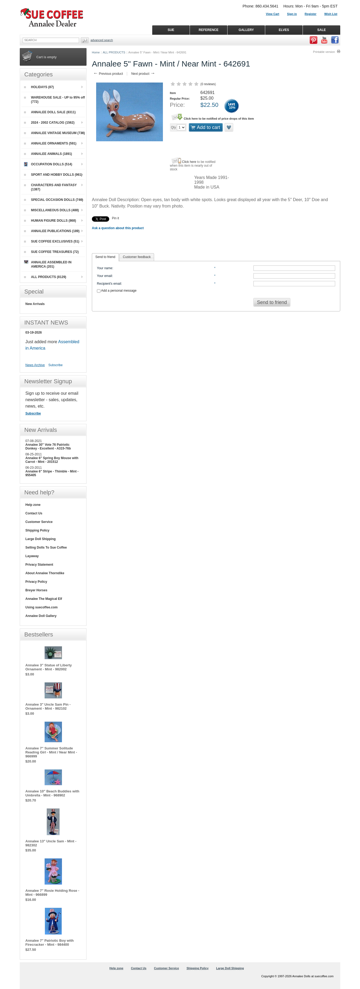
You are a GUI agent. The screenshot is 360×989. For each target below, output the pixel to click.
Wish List (330, 13)
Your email (104, 276)
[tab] (105, 257)
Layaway (32, 556)
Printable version (324, 51)
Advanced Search (102, 40)
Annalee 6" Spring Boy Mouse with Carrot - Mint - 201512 (51, 460)
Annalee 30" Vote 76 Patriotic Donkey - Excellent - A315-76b (48, 446)
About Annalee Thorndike (44, 573)
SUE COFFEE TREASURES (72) (51, 252)
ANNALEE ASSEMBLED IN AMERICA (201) (48, 264)
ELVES (284, 30)
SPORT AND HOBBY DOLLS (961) (53, 175)
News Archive (35, 365)
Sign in (292, 13)
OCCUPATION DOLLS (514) (48, 164)
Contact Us (33, 513)
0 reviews (208, 84)
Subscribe (55, 365)
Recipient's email (109, 284)
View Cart (272, 13)
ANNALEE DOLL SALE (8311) (50, 112)
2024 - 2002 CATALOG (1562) (49, 122)
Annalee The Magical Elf (43, 599)
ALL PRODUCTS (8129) (45, 277)
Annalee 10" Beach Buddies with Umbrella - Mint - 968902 (52, 793)
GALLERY (246, 30)
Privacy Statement (39, 564)
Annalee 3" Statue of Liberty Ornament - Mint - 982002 (48, 667)
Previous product (108, 74)
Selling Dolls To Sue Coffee (46, 547)
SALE (321, 30)
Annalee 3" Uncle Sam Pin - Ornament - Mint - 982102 (48, 706)
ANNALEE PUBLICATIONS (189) (52, 231)
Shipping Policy (37, 530)
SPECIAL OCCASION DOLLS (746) (53, 200)
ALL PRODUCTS (114, 52)
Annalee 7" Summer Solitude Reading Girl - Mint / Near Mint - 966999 (51, 752)
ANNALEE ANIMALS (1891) (48, 154)
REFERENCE (208, 30)
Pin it (115, 218)
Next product (143, 74)
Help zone (33, 505)
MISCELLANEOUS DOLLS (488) (51, 210)
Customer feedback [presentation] (137, 257)
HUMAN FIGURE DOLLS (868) (50, 220)
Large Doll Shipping (40, 539)
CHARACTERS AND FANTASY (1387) (50, 187)
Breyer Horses (36, 590)
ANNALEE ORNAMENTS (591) (50, 143)
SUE (171, 30)
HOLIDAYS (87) (39, 87)
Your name (104, 268)
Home (96, 52)
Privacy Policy (36, 582)
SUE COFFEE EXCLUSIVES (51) (51, 241)
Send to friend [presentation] (105, 257)
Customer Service (39, 522)
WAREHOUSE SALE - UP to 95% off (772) (54, 100)
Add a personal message (116, 290)
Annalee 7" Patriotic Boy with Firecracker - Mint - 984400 (49, 943)
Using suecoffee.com (41, 607)
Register (310, 13)
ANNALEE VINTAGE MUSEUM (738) (54, 133)
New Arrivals (35, 304)
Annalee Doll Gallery (41, 616)
